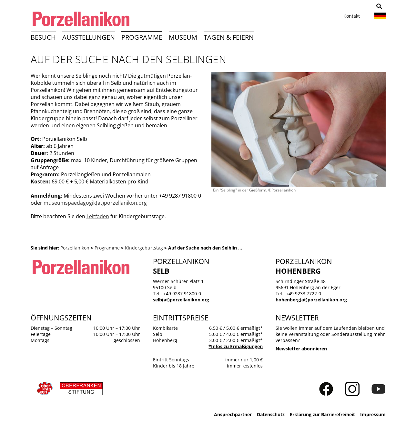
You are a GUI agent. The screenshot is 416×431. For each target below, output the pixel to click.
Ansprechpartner (233, 414)
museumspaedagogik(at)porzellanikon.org (95, 202)
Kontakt (351, 16)
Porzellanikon (74, 248)
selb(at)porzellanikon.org (181, 300)
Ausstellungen (88, 37)
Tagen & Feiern (229, 37)
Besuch (43, 37)
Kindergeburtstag (144, 248)
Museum (183, 37)
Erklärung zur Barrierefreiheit (322, 414)
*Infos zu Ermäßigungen (235, 346)
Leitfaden (97, 216)
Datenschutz (271, 414)
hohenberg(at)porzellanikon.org (311, 300)
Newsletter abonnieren (301, 349)
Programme (141, 37)
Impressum (373, 414)
